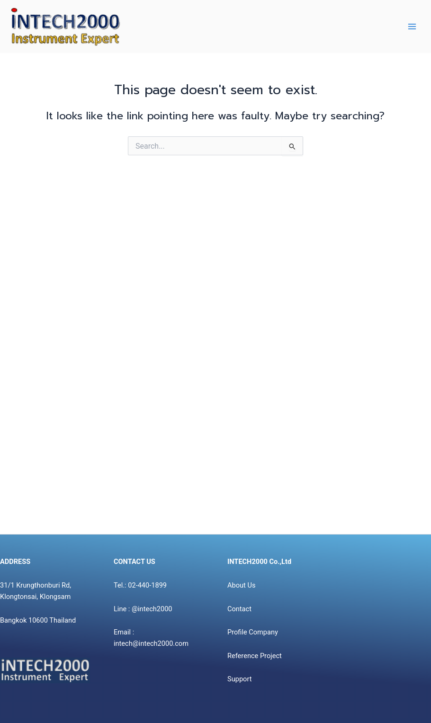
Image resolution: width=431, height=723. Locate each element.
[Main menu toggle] (412, 26)
